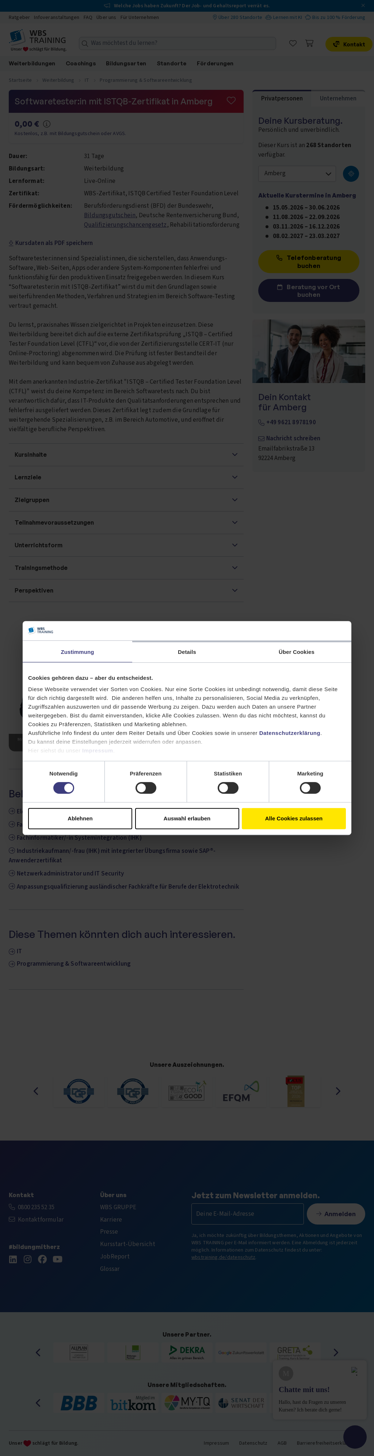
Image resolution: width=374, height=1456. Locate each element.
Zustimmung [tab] (77, 652)
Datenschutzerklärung (290, 733)
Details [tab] (187, 652)
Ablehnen (80, 818)
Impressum (97, 750)
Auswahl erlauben (187, 818)
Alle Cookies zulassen (294, 818)
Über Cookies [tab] (296, 652)
